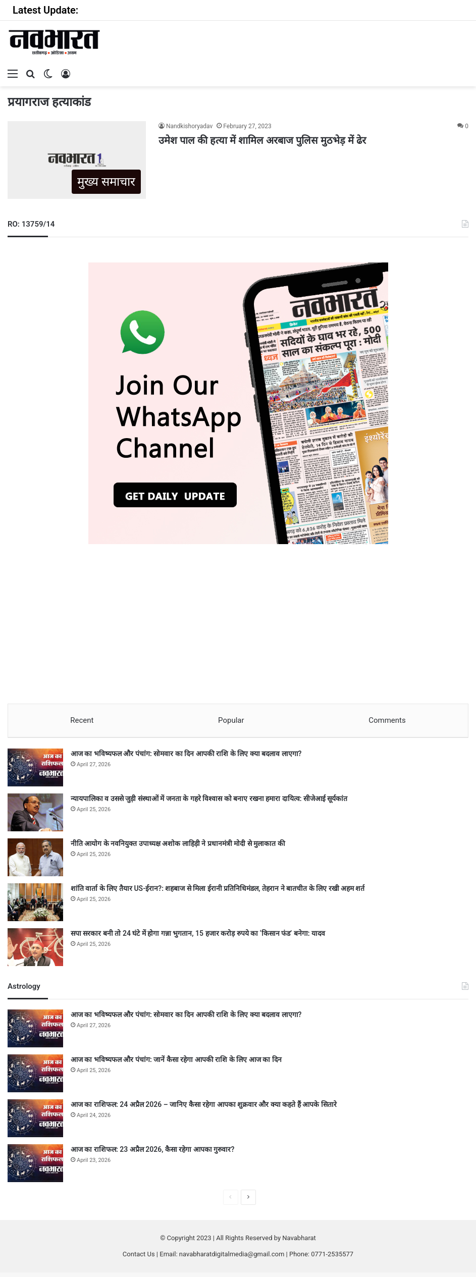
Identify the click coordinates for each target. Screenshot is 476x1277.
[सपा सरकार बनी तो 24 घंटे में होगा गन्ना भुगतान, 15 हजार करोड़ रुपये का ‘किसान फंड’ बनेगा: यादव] (35, 952)
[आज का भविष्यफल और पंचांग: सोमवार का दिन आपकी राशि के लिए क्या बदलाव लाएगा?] (35, 772)
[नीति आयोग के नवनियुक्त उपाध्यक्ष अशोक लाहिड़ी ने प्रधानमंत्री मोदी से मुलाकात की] (35, 862)
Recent (81, 720)
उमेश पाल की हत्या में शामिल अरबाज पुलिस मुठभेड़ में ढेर (262, 140)
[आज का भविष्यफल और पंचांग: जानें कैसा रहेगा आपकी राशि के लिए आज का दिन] (35, 1078)
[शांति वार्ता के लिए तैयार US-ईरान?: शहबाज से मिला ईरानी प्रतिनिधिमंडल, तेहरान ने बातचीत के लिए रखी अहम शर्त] (35, 907)
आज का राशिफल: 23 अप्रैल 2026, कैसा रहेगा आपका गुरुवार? (152, 1154)
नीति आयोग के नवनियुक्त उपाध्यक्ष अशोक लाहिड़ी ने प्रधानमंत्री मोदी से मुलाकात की (178, 848)
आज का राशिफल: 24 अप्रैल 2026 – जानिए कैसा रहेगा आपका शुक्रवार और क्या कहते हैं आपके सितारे (204, 1109)
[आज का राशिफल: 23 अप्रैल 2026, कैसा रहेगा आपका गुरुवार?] (35, 1168)
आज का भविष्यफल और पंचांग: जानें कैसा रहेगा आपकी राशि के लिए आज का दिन (176, 1064)
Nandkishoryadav (189, 126)
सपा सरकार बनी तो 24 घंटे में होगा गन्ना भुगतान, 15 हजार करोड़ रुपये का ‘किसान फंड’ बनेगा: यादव (198, 938)
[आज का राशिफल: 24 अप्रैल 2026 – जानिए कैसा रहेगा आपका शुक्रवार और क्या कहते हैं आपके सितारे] (35, 1123)
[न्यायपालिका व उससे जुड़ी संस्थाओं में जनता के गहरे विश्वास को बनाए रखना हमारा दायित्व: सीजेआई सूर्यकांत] (35, 817)
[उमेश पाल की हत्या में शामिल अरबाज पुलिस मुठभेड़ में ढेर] (77, 160)
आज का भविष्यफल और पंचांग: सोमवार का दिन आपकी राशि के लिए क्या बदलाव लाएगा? (186, 758)
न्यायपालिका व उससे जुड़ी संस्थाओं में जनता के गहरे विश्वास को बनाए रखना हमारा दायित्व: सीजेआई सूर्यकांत (209, 803)
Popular (231, 720)
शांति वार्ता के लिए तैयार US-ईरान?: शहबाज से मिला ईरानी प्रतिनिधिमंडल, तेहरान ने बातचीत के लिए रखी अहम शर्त (218, 893)
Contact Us (139, 1258)
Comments (387, 720)
